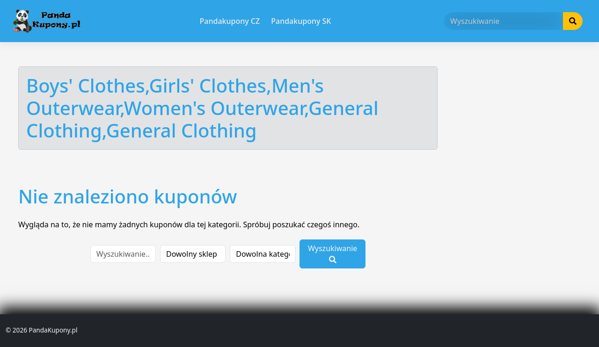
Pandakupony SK (301, 21)
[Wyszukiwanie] (503, 21)
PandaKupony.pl (53, 329)
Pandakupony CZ (230, 21)
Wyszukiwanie (332, 253)
